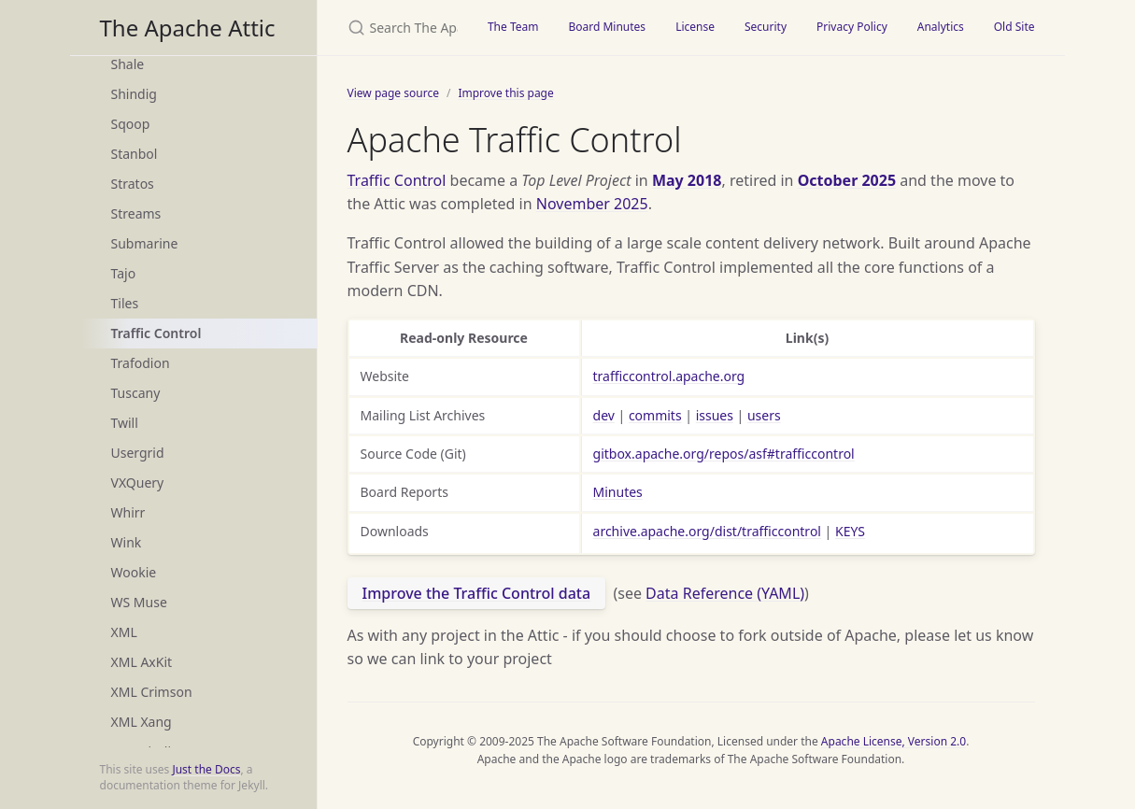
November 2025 (592, 203)
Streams (136, 213)
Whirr (128, 512)
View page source (393, 93)
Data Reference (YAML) (725, 593)
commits (655, 415)
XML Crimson (151, 692)
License (695, 27)
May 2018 (687, 180)
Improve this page (505, 93)
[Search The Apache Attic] (395, 27)
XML (124, 632)
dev (604, 415)
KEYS (850, 531)
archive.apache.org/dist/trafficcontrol (707, 531)
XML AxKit (142, 662)
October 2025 (847, 180)
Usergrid (137, 452)
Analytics (940, 27)
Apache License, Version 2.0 (893, 741)
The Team (513, 27)
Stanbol (134, 154)
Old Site (1014, 27)
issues (714, 415)
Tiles (125, 303)
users (764, 415)
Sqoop (130, 124)
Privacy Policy (851, 27)
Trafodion (140, 363)
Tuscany (136, 393)
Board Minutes (607, 27)
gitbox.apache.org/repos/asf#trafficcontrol (724, 453)
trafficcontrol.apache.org (669, 376)
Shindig (134, 94)
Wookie (134, 572)
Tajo (123, 273)
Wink (126, 542)
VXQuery (137, 482)
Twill (124, 423)
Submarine (144, 243)
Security (766, 27)
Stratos (132, 183)
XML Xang (141, 722)
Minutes (618, 492)
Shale (128, 64)
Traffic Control (156, 333)
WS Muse (139, 602)
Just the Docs (206, 769)
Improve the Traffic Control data (476, 593)
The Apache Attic (188, 27)
